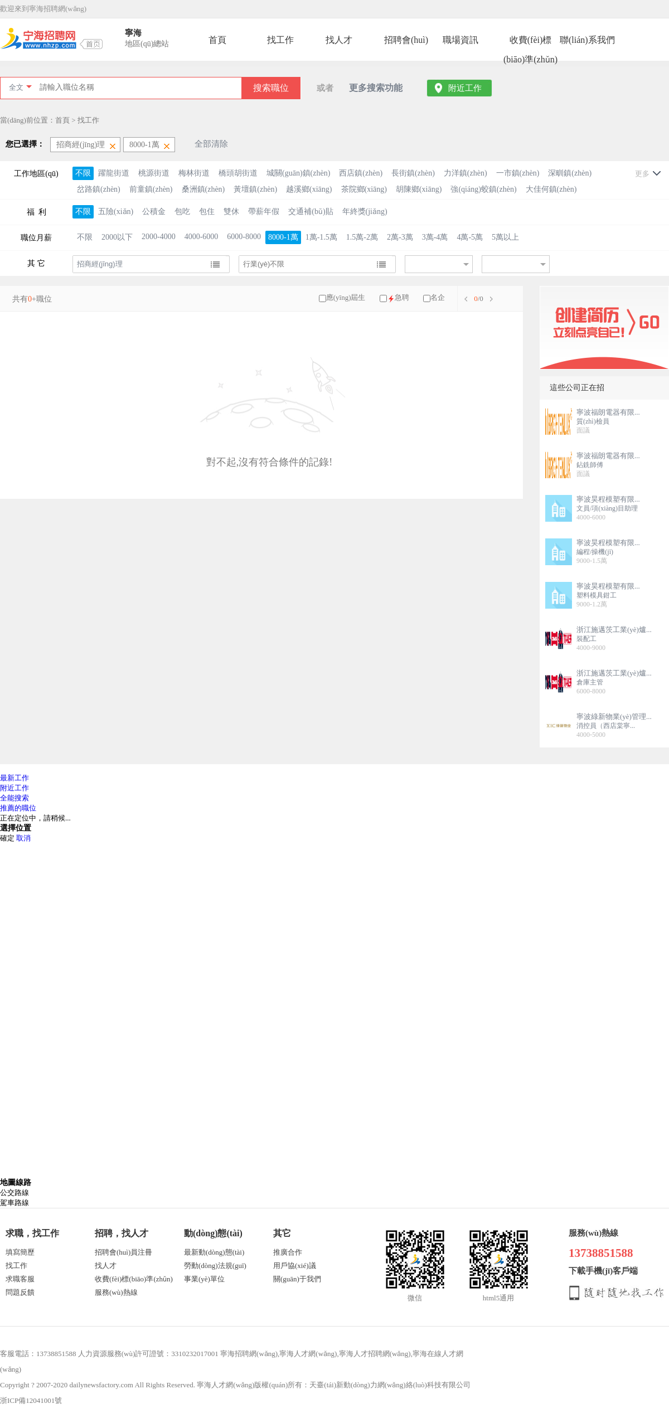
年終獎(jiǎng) (364, 211)
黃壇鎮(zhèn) (255, 189)
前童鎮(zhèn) (151, 189)
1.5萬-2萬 (362, 237)
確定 (7, 838)
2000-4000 (159, 236)
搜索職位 (271, 88)
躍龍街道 (113, 173)
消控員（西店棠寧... (605, 726)
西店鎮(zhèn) (360, 173)
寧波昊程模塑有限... (608, 499)
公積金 (154, 211)
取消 (23, 838)
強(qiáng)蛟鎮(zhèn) (483, 189)
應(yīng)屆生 (346, 297)
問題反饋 (20, 1292)
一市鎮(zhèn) (518, 173)
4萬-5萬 (470, 237)
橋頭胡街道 (238, 173)
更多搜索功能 (376, 88)
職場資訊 (460, 40)
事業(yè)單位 (204, 1279)
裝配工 (586, 639)
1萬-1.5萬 (321, 237)
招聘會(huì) (406, 40)
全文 (16, 87)
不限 (83, 173)
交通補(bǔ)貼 (310, 211)
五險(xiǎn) (115, 211)
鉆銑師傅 (589, 465)
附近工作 (465, 88)
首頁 (217, 40)
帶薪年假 (263, 211)
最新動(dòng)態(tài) (214, 1252)
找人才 (339, 40)
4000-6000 (202, 236)
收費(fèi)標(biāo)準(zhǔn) (530, 42)
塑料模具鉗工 (596, 595)
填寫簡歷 (20, 1252)
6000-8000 (244, 236)
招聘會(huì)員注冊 (123, 1252)
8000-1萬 (283, 237)
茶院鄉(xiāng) (364, 189)
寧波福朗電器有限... (608, 412)
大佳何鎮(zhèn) (551, 189)
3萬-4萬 (435, 237)
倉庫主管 (589, 682)
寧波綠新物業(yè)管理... (614, 716)
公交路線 (14, 1192)
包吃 (182, 211)
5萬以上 (505, 237)
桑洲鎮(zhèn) (203, 189)
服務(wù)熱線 (116, 1292)
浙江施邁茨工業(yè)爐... (614, 629)
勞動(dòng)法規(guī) (215, 1265)
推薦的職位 (18, 808)
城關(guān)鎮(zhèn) (298, 173)
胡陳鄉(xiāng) (419, 189)
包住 (207, 211)
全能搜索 (14, 798)
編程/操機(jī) (594, 552)
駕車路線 (14, 1202)
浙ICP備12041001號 (31, 1400)
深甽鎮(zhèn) (570, 173)
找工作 (280, 40)
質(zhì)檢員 (592, 421)
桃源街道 (153, 173)
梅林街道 (194, 173)
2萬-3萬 (400, 237)
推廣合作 (287, 1252)
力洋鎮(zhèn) (465, 173)
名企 (437, 297)
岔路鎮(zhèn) (98, 189)
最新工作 (14, 778)
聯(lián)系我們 (587, 40)
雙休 (231, 211)
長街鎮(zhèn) (413, 173)
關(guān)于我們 (297, 1279)
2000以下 (117, 237)
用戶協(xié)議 (294, 1265)
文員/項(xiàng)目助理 (607, 508)
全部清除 (211, 143)
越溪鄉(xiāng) (309, 189)
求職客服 (20, 1279)
